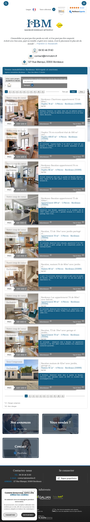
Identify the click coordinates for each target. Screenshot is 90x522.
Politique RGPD (26, 513)
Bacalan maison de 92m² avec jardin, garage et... (59, 364)
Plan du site (6, 511)
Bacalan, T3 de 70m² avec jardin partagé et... (61, 232)
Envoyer (28, 85)
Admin (34, 511)
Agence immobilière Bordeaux (15, 72)
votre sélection (45, 9)
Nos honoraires (24, 511)
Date (73, 91)
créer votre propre (13, 79)
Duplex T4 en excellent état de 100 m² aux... (59, 133)
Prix (81, 91)
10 (38, 91)
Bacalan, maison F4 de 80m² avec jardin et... (60, 265)
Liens (30, 511)
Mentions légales (14, 511)
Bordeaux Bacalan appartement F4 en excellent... (59, 166)
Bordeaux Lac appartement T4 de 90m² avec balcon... (60, 298)
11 (42, 91)
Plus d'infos (20, 428)
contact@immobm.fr (45, 56)
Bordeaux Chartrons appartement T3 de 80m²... (60, 100)
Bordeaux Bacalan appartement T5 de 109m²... (59, 199)
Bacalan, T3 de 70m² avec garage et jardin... (58, 331)
